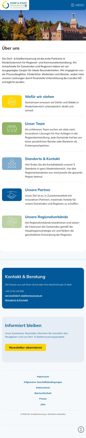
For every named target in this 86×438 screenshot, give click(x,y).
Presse (43, 398)
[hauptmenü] (77, 5)
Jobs (43, 404)
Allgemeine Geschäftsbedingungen (43, 382)
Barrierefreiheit (43, 393)
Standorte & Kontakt (16, 300)
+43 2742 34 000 (14, 291)
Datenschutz (43, 387)
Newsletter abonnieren (25, 347)
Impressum (43, 376)
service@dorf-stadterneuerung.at (23, 295)
